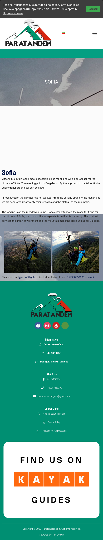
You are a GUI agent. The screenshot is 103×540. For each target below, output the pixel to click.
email (91, 277)
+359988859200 (75, 277)
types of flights (27, 277)
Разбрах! (93, 9)
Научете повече (13, 13)
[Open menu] (94, 33)
